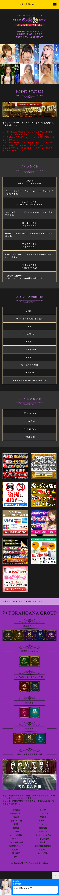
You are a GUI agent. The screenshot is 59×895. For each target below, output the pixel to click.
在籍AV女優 (16, 821)
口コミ (16, 857)
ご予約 (16, 832)
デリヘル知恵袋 (16, 842)
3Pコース (16, 839)
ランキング (43, 824)
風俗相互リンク (16, 846)
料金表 (16, 828)
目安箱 (43, 842)
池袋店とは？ (16, 813)
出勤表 (16, 817)
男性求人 (43, 850)
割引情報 (43, 828)
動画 (16, 824)
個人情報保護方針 (43, 846)
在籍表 (43, 817)
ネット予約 (43, 853)
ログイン (43, 832)
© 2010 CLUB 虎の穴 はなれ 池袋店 (29, 863)
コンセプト (43, 813)
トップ (43, 810)
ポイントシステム (43, 835)
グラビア (43, 821)
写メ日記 (16, 853)
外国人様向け (43, 839)
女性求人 (16, 850)
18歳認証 (16, 810)
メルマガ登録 (16, 835)
